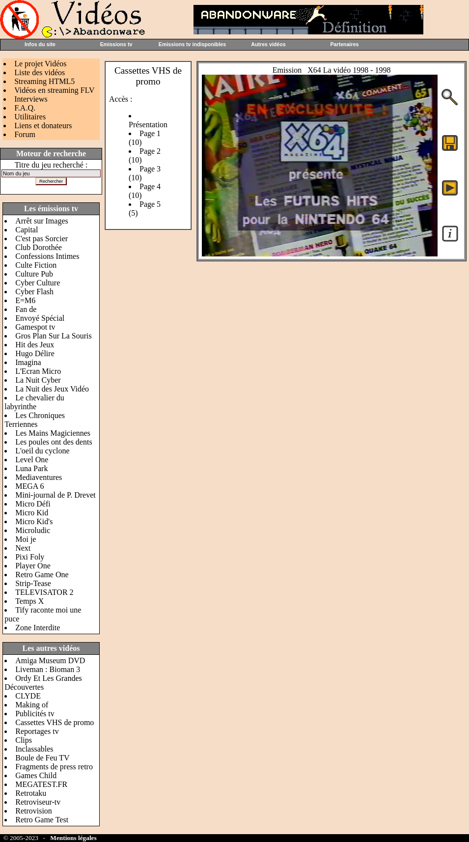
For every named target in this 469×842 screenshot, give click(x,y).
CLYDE (28, 696)
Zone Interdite (37, 627)
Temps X (29, 601)
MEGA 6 (29, 486)
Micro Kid (31, 512)
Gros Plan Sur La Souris (53, 336)
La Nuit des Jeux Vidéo (52, 389)
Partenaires (344, 44)
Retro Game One (41, 574)
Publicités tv (35, 713)
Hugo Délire (35, 353)
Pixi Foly (29, 557)
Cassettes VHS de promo (54, 722)
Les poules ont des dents (53, 442)
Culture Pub (34, 274)
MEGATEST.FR (41, 784)
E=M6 (25, 300)
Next (22, 548)
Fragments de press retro (54, 766)
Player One (33, 565)
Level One (31, 459)
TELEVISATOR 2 (44, 592)
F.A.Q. (24, 108)
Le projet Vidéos (40, 63)
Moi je (25, 539)
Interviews (31, 99)
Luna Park (31, 468)
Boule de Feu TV (42, 758)
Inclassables (34, 749)
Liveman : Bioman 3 (47, 669)
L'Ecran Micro (38, 371)
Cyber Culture (37, 283)
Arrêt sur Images (41, 221)
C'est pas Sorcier (41, 238)
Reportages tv (36, 731)
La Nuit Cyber (37, 380)
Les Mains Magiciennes (52, 433)
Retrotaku (30, 793)
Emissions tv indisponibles (192, 44)
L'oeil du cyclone (42, 451)
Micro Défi (33, 504)
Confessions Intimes (47, 256)
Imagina (28, 362)
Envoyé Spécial (39, 318)
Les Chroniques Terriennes (34, 419)
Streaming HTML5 (44, 81)
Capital (26, 229)
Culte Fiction (35, 265)
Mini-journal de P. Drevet (55, 495)
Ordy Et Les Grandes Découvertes (43, 682)
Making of (31, 705)
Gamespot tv (35, 327)
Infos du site (40, 44)
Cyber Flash (34, 291)
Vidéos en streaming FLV (54, 90)
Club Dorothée (38, 247)
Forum (24, 134)
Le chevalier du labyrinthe (34, 402)
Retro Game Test (41, 819)
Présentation (148, 124)
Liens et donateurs (43, 125)
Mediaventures (38, 477)
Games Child (35, 775)
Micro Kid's (34, 521)
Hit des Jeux (34, 344)
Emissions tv (116, 44)
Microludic (32, 530)
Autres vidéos (268, 44)
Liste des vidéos (39, 72)
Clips (23, 740)
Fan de (25, 309)
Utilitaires (30, 116)
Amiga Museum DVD (50, 660)
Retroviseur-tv (37, 802)
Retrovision (33, 811)
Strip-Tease (33, 583)
